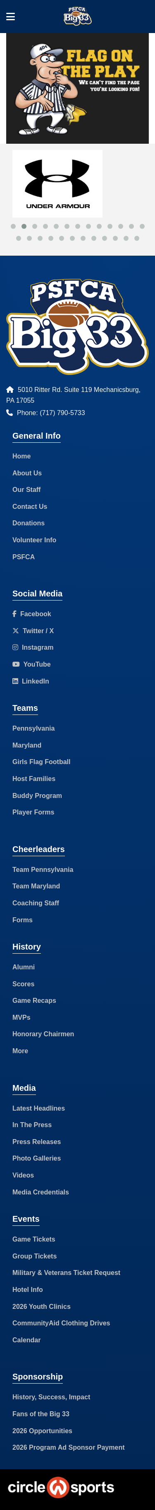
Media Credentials (40, 1192)
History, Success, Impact (51, 1397)
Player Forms (33, 812)
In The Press (32, 1124)
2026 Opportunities (42, 1430)
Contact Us (29, 506)
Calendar (26, 1340)
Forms (22, 920)
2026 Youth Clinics (41, 1306)
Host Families (33, 778)
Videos (23, 1175)
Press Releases (36, 1141)
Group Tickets (34, 1256)
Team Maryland (36, 886)
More (20, 1050)
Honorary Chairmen (43, 1034)
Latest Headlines (38, 1108)
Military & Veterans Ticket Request (66, 1272)
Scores (23, 984)
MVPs (21, 1017)
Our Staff (26, 489)
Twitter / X (33, 630)
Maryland (26, 745)
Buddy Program (37, 795)
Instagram (32, 647)
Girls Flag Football (41, 761)
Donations (28, 523)
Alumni (23, 967)
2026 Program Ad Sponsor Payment (68, 1447)
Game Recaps (34, 1000)
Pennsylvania (33, 728)
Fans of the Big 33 (40, 1413)
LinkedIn (30, 681)
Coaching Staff (35, 903)
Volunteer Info (34, 540)
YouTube (31, 664)
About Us (27, 473)
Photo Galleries (36, 1158)
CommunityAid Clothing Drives (61, 1323)
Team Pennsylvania (42, 869)
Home (21, 456)
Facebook (31, 613)
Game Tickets (33, 1239)
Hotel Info (27, 1289)
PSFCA (23, 556)
